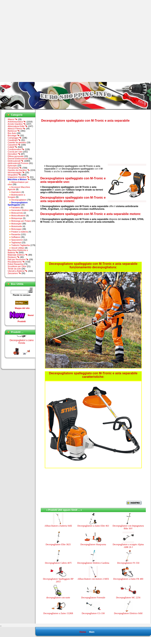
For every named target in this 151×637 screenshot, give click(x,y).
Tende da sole (14, 269)
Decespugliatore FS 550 (128, 563)
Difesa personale (16, 156)
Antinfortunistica (17, 121)
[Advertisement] (41, 41)
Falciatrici (15, 207)
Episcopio (12, 165)
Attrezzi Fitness (16, 128)
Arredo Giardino (17, 124)
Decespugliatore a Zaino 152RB (58, 613)
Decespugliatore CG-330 (93, 613)
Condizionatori (16, 149)
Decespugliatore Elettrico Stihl (128, 613)
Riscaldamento (16, 262)
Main (91, 632)
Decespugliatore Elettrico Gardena (93, 563)
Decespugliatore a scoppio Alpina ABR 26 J (128, 545)
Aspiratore (16, 192)
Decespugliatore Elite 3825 (58, 544)
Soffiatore (15, 237)
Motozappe (16, 229)
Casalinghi (14, 140)
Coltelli (12, 147)
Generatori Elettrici (20, 210)
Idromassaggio (16, 172)
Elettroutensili (15, 161)
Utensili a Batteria (17, 271)
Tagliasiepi (16, 242)
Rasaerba (15, 234)
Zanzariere (14, 273)
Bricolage (14, 135)
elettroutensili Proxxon (18, 163)
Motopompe (16, 218)
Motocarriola (17, 213)
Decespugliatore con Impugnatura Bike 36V (128, 527)
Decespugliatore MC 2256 (128, 597)
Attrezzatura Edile (18, 126)
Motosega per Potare (21, 221)
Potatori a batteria (19, 232)
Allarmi (12, 119)
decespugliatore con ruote (58, 597)
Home (82, 632)
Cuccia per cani (15, 151)
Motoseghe (16, 223)
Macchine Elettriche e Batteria (18, 251)
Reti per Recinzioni (18, 259)
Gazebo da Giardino (19, 170)
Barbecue (14, 131)
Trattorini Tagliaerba (20, 245)
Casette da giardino (17, 142)
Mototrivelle (16, 226)
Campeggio (15, 138)
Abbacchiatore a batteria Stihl (58, 525)
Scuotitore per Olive (17, 266)
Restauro (13, 257)
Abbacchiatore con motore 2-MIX (93, 579)
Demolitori (14, 154)
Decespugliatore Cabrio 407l (58, 563)
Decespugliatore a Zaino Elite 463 (93, 525)
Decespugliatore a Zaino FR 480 (128, 579)
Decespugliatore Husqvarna (93, 544)
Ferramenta (15, 168)
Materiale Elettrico (18, 255)
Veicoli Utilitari (17, 248)
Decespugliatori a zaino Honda (22, 343)
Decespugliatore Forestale (93, 597)
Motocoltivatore (18, 215)
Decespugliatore (19, 200)
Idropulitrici (14, 175)
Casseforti (14, 145)
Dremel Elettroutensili (18, 158)
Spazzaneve (17, 240)
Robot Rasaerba (15, 264)
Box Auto (12, 133)
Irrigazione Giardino (18, 177)
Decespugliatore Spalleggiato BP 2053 (58, 580)
